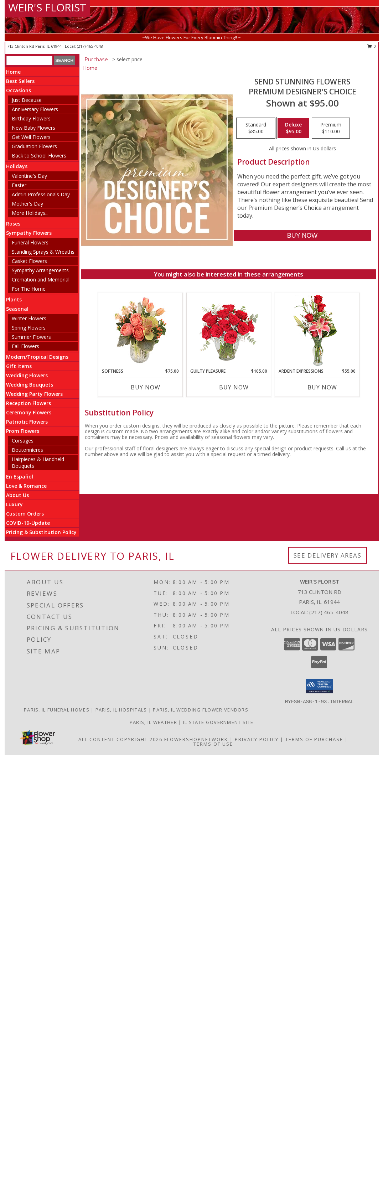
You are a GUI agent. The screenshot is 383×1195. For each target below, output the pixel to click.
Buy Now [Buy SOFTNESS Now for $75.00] (145, 387)
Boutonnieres (27, 449)
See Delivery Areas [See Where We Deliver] (328, 555)
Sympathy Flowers (29, 232)
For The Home (29, 288)
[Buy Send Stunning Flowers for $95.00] (302, 235)
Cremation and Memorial (40, 279)
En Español (19, 476)
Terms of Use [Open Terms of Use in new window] (213, 744)
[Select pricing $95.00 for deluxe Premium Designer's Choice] (293, 128)
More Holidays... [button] (30, 212)
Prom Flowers (22, 431)
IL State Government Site (218, 722)
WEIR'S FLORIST (47, 7)
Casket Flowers (29, 261)
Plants (14, 299)
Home (13, 71)
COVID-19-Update (28, 522)
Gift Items (19, 366)
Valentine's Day (29, 175)
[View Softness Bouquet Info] (140, 330)
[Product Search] (29, 60)
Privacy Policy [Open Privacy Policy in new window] (257, 739)
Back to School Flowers (39, 155)
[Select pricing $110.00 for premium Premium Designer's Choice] (331, 128)
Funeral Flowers (30, 242)
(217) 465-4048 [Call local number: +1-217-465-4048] (90, 46)
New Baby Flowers (33, 127)
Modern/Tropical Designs (37, 356)
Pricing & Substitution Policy (41, 532)
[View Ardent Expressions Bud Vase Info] (317, 330)
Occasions (18, 90)
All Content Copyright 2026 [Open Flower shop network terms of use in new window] (120, 739)
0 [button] (371, 46)
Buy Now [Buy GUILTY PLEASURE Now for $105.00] (234, 387)
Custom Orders (25, 513)
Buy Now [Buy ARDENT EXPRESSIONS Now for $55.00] (322, 387)
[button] (319, 686)
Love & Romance (26, 485)
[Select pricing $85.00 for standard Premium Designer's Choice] (256, 128)
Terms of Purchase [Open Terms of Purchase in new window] (314, 739)
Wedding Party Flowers (34, 393)
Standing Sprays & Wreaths (43, 251)
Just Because (27, 100)
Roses (13, 223)
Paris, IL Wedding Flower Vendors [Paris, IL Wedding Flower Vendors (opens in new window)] (200, 710)
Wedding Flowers (27, 375)
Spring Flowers (29, 327)
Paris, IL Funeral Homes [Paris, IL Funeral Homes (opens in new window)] (56, 710)
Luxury (14, 504)
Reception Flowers (28, 403)
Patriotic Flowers (27, 421)
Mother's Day (27, 203)
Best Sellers (20, 81)
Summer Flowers (31, 336)
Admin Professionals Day (41, 194)
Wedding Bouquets (29, 384)
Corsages (22, 440)
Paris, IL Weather (153, 722)
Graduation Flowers (34, 146)
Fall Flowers (25, 346)
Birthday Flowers (31, 118)
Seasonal (17, 308)
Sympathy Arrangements (40, 270)
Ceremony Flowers (28, 412)
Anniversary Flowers (35, 109)
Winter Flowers (29, 318)
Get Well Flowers (31, 137)
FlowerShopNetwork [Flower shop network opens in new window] (196, 739)
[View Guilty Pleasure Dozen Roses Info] (228, 330)
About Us (17, 495)
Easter (19, 185)
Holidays (16, 166)
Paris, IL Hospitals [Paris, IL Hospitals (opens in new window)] (121, 710)
